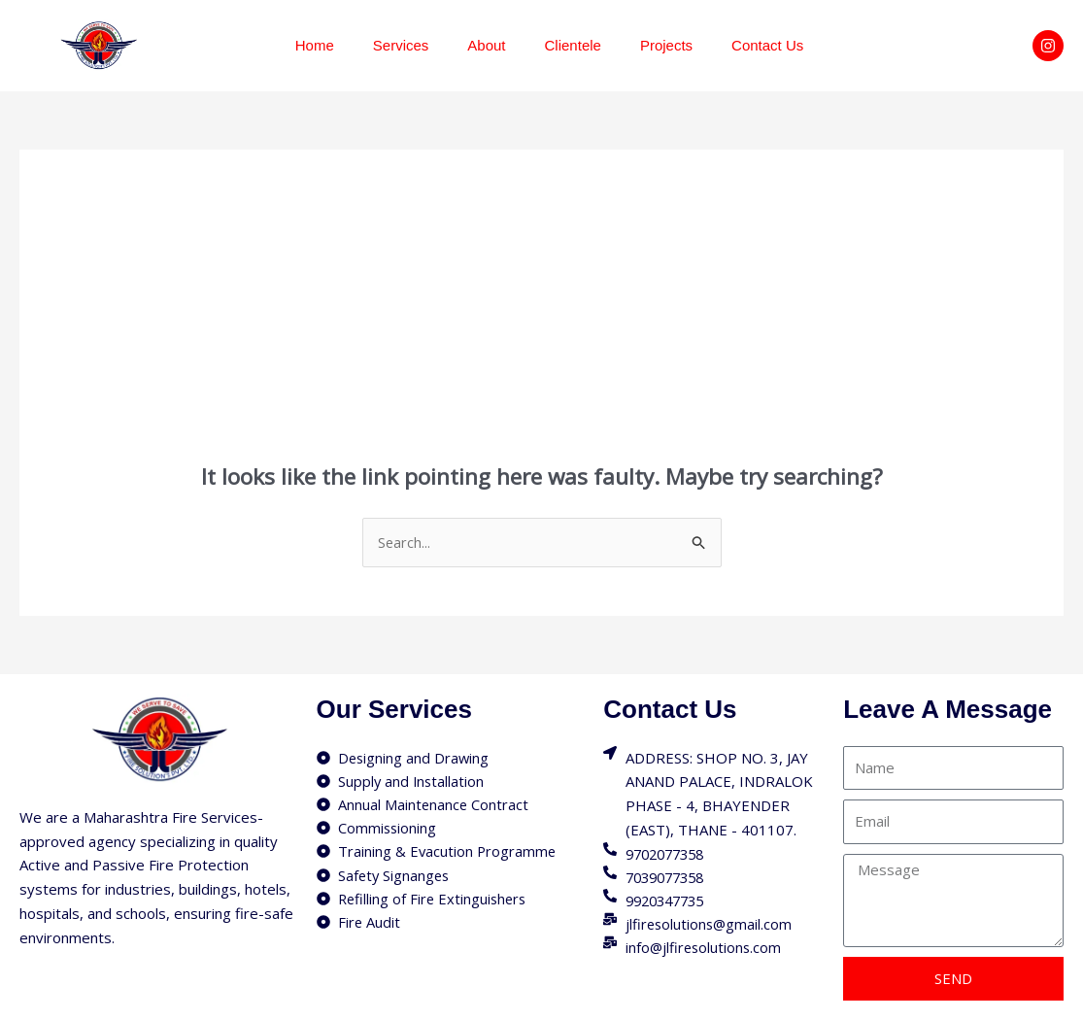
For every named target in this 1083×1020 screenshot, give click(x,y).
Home (314, 45)
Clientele (573, 45)
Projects (666, 45)
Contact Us (767, 45)
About (486, 45)
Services (401, 45)
